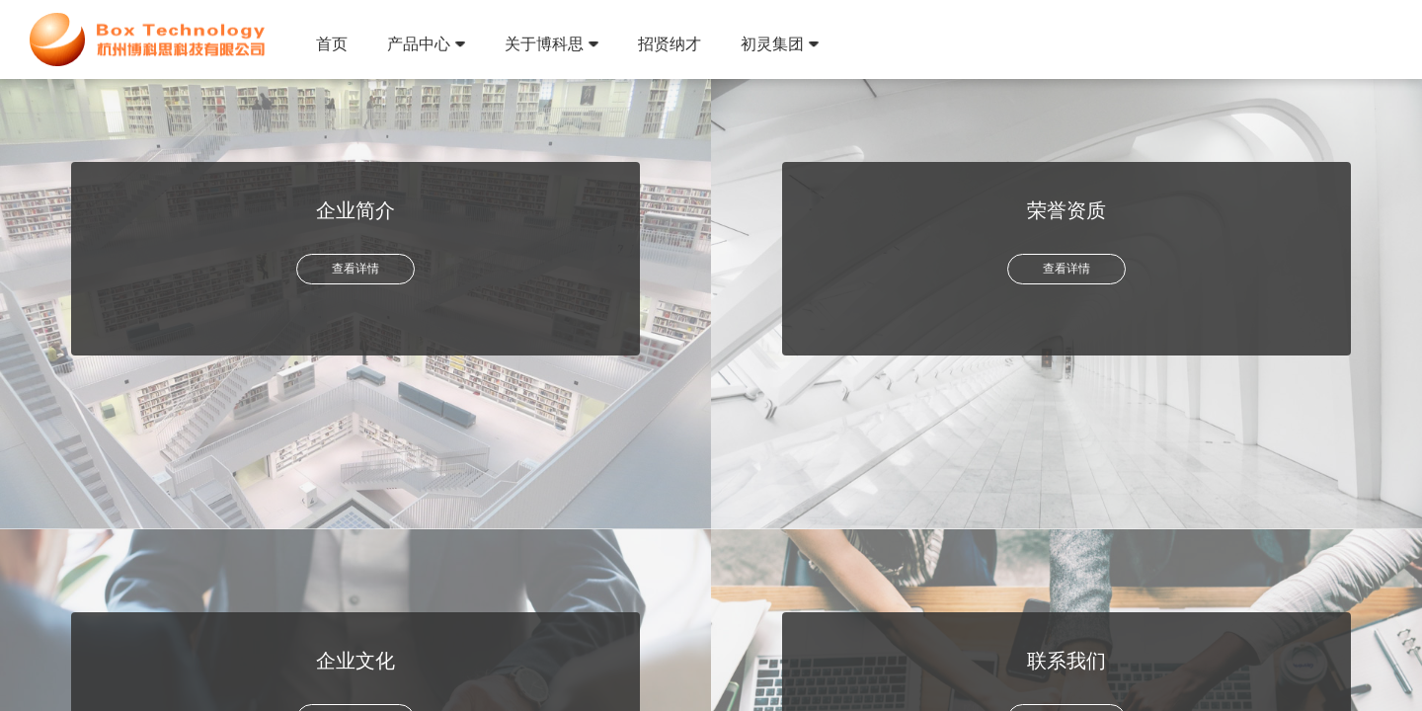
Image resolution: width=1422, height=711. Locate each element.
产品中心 (426, 44)
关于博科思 (551, 44)
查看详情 (355, 269)
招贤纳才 (669, 44)
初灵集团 (780, 44)
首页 (332, 44)
